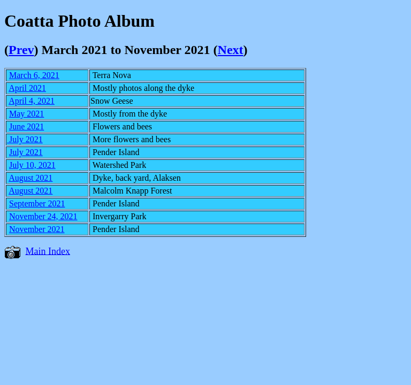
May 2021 (26, 113)
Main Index (48, 250)
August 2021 (30, 177)
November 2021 (37, 229)
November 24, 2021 (43, 216)
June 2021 (26, 126)
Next (230, 50)
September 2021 (37, 203)
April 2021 (27, 88)
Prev (21, 50)
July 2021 (25, 139)
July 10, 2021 (32, 165)
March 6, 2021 (34, 75)
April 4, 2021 (32, 100)
